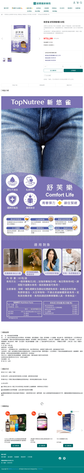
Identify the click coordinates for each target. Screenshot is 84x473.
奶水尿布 (62, 8)
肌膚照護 (78, 8)
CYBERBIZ (40, 469)
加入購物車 (53, 70)
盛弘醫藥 (10, 457)
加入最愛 (48, 75)
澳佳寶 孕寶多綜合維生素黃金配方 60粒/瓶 (41, 439)
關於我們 (6, 8)
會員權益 (54, 11)
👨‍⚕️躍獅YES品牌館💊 (17, 8)
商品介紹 (14, 85)
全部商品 (38, 8)
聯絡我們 (23, 457)
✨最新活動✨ (29, 8)
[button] (39, 39)
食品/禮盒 (37, 11)
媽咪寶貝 (70, 8)
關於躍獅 (3, 457)
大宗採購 (29, 457)
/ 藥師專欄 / (46, 11)
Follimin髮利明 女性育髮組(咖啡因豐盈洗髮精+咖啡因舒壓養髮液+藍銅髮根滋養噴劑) (16, 439)
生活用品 (29, 11)
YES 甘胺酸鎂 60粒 (62, 439)
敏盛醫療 (16, 457)
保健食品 (54, 8)
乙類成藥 (46, 8)
